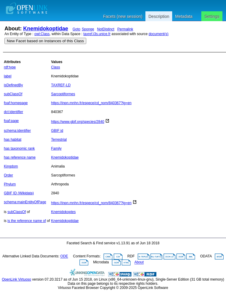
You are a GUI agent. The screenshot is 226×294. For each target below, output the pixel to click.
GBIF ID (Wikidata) (19, 193)
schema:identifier (17, 131)
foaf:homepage (16, 103)
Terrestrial (59, 139)
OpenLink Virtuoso (16, 279)
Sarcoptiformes (63, 94)
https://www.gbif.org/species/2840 (77, 122)
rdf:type (10, 67)
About (139, 262)
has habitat (12, 139)
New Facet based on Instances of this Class (45, 41)
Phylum (10, 184)
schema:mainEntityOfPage (25, 202)
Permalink (125, 29)
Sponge (88, 29)
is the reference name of (26, 221)
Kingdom (11, 166)
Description (158, 16)
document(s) (159, 34)
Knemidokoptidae (45, 29)
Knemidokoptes (63, 212)
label (7, 76)
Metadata (183, 16)
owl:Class (42, 34)
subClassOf (13, 94)
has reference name (20, 157)
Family (56, 148)
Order (8, 175)
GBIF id (57, 131)
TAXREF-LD (61, 85)
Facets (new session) (122, 16)
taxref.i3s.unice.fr (96, 34)
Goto (76, 29)
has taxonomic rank (19, 148)
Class (55, 67)
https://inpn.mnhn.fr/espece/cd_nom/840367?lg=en (91, 103)
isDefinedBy (13, 85)
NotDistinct (105, 29)
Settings (211, 16)
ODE (64, 256)
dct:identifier (13, 112)
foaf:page (11, 121)
